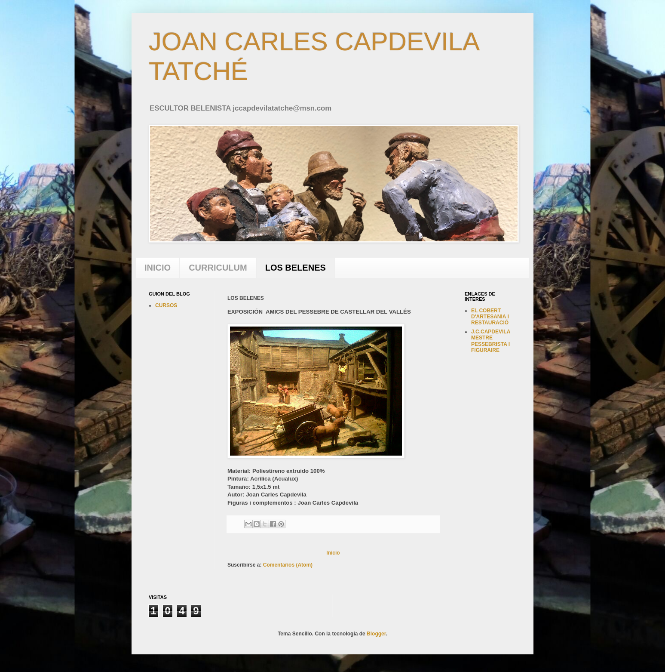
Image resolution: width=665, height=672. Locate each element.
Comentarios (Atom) (288, 565)
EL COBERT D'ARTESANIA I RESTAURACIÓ (490, 317)
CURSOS (166, 305)
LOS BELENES (295, 267)
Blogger (376, 634)
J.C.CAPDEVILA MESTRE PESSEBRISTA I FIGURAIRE (490, 341)
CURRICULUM (218, 267)
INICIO (157, 267)
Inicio (333, 553)
